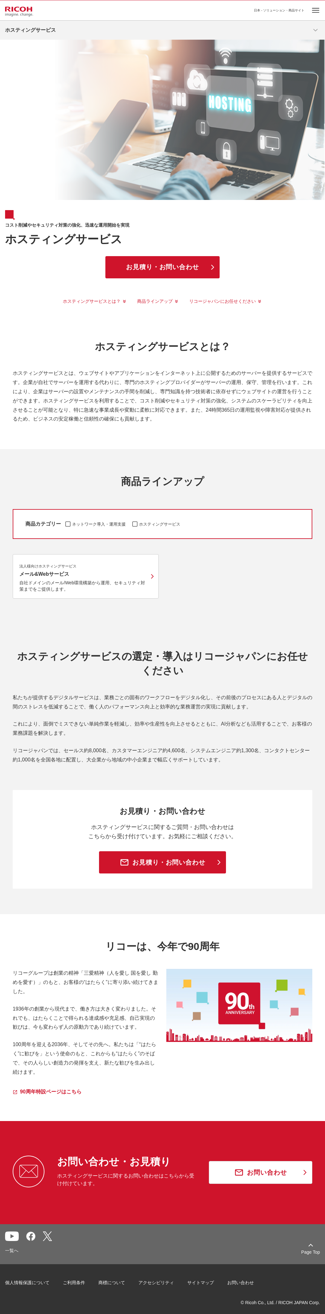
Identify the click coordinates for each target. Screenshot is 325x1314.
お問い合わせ (240, 1282)
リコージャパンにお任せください (222, 301)
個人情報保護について (27, 1282)
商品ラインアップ (155, 301)
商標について (111, 1282)
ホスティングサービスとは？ (92, 301)
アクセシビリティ (156, 1282)
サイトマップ (200, 1282)
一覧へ (11, 1250)
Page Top (310, 1252)
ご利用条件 (74, 1282)
